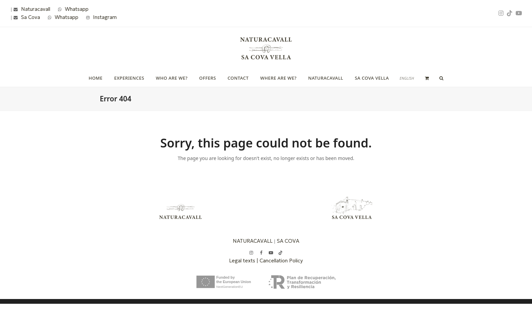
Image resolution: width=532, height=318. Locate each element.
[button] (427, 77)
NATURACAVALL (252, 241)
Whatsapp (77, 9)
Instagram (105, 17)
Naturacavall (35, 9)
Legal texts (242, 260)
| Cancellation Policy (279, 260)
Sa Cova (30, 17)
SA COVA (288, 241)
